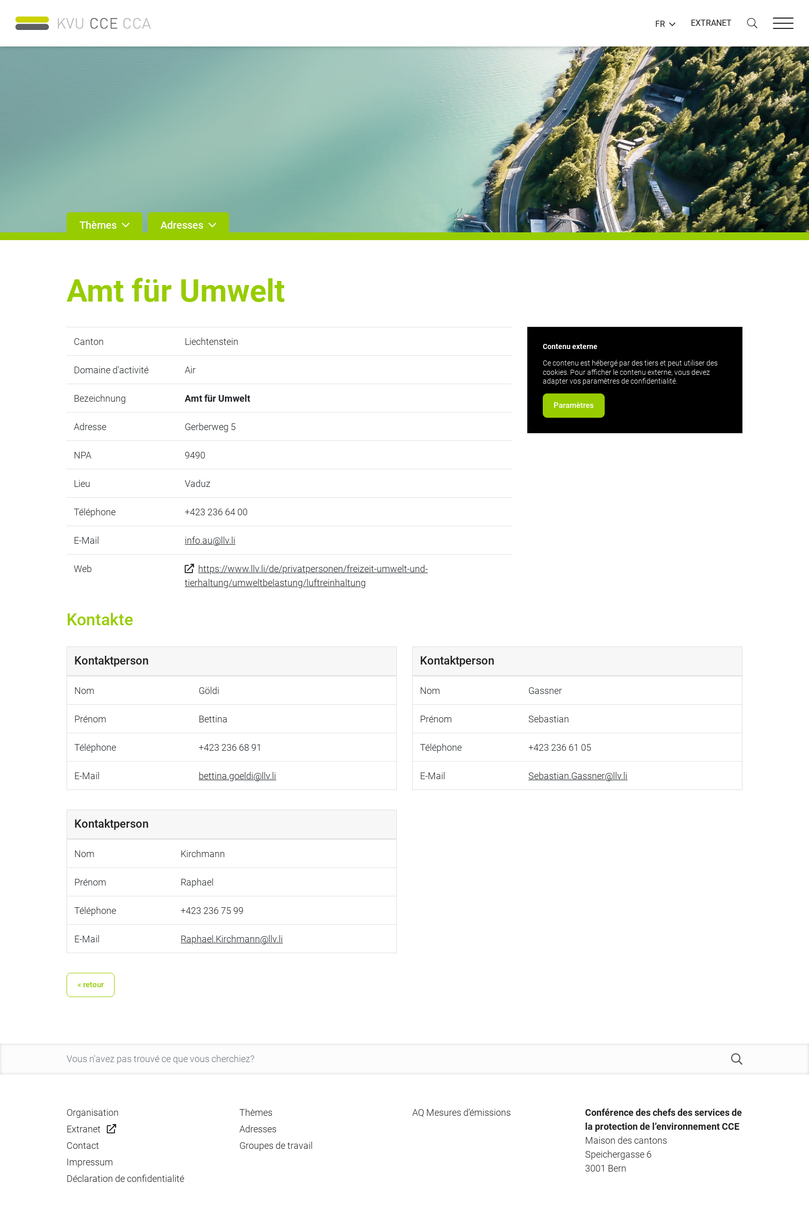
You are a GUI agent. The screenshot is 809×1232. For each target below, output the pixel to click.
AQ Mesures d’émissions (461, 1112)
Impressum (90, 1162)
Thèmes (255, 1112)
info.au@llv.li (210, 540)
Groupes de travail (276, 1145)
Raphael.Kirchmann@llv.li (232, 939)
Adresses (258, 1129)
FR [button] (660, 24)
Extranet (84, 1129)
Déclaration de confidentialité (125, 1178)
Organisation (93, 1112)
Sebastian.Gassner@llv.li (577, 775)
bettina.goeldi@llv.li (237, 775)
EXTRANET (711, 23)
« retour (90, 984)
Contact (83, 1145)
